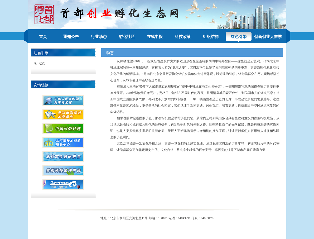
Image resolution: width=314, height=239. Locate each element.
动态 (42, 63)
